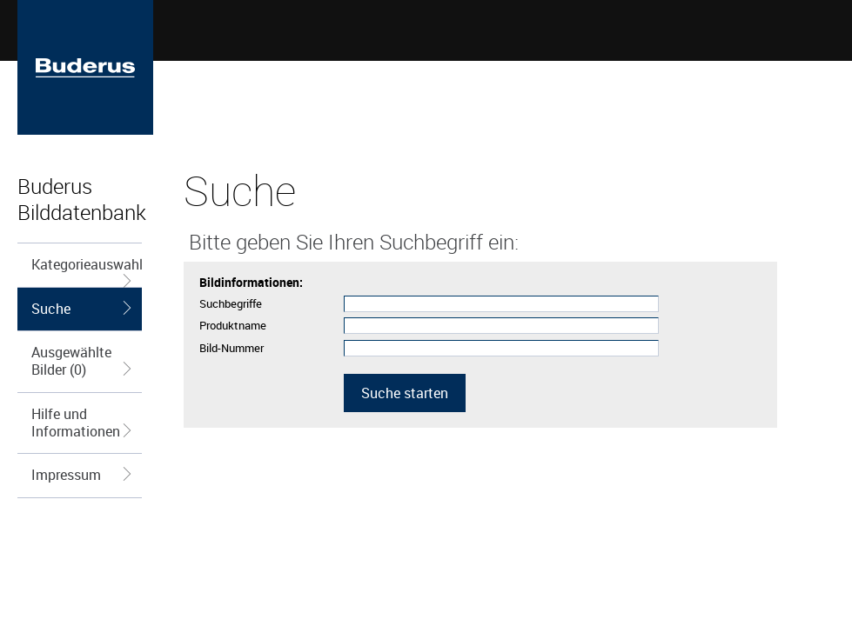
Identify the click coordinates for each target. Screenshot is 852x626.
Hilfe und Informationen (83, 422)
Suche (83, 308)
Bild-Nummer (231, 348)
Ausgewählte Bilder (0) (83, 361)
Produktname (232, 325)
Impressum (83, 474)
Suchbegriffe (230, 303)
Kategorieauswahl (87, 271)
